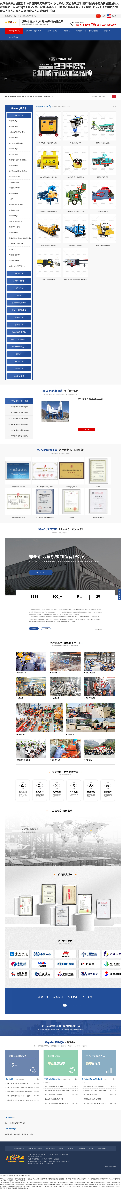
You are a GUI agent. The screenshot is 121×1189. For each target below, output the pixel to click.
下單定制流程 (93, 31)
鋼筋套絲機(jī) (13, 149)
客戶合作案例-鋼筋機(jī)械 (19, 407)
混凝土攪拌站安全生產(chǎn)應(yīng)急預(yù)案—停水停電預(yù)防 (23, 1096)
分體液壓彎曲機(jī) (14, 260)
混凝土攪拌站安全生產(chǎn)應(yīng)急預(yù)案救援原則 (23, 1092)
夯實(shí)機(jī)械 (37, 96)
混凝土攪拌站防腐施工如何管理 (61, 1099)
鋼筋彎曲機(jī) (13, 126)
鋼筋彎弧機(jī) (13, 154)
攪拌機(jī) (25, 1134)
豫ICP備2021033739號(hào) (44, 1163)
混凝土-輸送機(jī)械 (19, 303)
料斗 (53, 96)
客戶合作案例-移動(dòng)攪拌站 (21, 430)
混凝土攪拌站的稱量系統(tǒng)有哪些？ (99, 1086)
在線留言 (107, 31)
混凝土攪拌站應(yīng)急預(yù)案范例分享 (61, 1103)
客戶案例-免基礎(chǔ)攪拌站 (20, 436)
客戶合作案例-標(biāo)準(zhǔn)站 (22, 401)
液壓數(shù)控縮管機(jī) (16, 243)
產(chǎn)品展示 (52, 31)
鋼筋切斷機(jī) (13, 121)
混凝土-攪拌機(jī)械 (19, 310)
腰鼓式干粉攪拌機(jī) (19, 339)
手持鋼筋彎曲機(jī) (14, 188)
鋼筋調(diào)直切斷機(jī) (16, 143)
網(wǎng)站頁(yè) (14, 31)
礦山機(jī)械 (19, 361)
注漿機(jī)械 (19, 317)
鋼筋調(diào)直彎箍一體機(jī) (18, 160)
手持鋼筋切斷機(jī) (14, 182)
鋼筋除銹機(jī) (13, 165)
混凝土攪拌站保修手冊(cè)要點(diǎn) (23, 1083)
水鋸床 (11, 199)
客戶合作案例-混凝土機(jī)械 (20, 412)
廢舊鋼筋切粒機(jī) (14, 210)
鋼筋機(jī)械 (20, 96)
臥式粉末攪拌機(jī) (19, 332)
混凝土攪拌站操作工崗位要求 (61, 1095)
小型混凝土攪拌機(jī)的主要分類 (99, 1099)
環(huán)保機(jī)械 (19, 347)
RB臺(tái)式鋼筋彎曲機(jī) (17, 132)
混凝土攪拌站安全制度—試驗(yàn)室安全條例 (23, 1087)
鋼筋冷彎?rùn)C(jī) (14, 227)
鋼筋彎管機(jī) (13, 232)
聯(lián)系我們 (13, 37)
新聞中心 (67, 31)
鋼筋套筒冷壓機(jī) (14, 255)
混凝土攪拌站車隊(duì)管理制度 (61, 1086)
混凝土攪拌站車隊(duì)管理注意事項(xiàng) (61, 1091)
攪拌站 (31, 1134)
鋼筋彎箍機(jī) (13, 137)
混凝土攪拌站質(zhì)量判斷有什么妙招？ (99, 1103)
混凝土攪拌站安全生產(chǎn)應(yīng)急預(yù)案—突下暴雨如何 (23, 1100)
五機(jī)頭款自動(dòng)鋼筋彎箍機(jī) (20, 238)
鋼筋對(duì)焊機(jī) (14, 176)
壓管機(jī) (12, 249)
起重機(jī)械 (19, 325)
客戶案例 (79, 31)
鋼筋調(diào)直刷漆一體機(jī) (18, 171)
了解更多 (86, 429)
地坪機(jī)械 (47, 96)
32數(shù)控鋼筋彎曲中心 (17, 266)
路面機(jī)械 (28, 96)
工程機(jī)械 (19, 369)
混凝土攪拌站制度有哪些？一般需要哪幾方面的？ (99, 1091)
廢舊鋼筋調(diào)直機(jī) (16, 204)
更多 (114, 106)
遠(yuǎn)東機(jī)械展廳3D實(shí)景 (15, 1123)
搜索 (114, 96)
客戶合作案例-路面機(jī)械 (19, 418)
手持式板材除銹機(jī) (15, 221)
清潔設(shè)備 (19, 376)
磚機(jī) (19, 354)
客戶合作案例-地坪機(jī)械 (19, 424)
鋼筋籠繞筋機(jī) (14, 193)
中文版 (103, 16)
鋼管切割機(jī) (13, 216)
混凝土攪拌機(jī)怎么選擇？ (99, 1095)
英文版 (114, 16)
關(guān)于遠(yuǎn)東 (34, 31)
